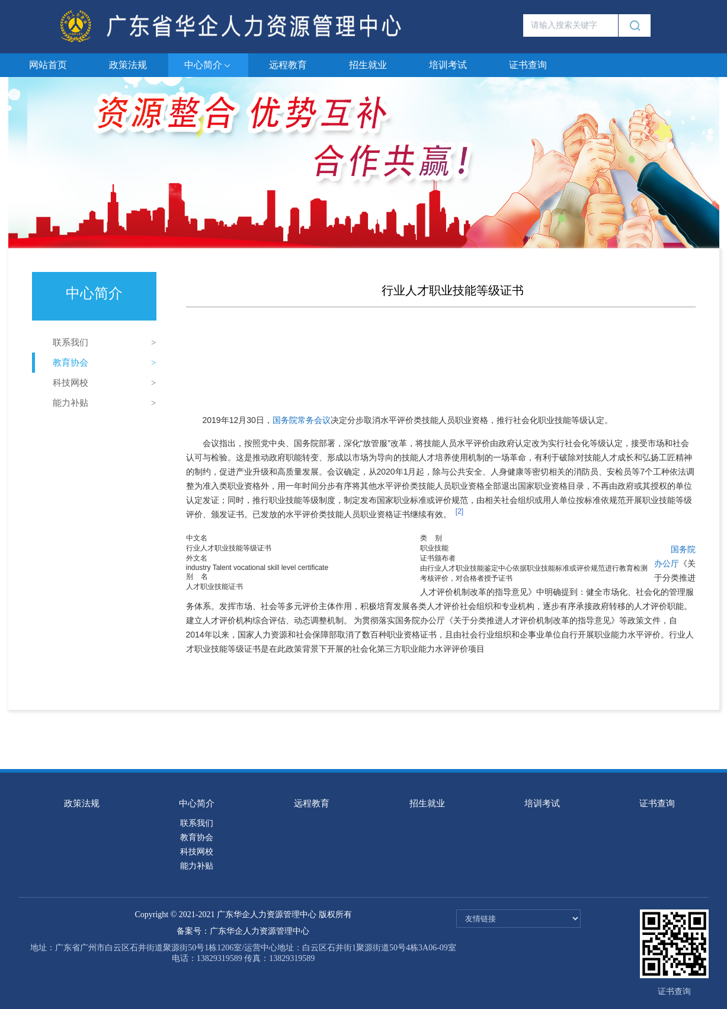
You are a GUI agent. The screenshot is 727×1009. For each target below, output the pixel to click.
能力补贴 (70, 403)
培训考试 (448, 65)
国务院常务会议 (302, 420)
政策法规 (128, 65)
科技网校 (70, 382)
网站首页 (48, 65)
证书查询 (528, 65)
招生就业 (368, 65)
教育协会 (70, 362)
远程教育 (288, 65)
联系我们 (70, 342)
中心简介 (208, 65)
